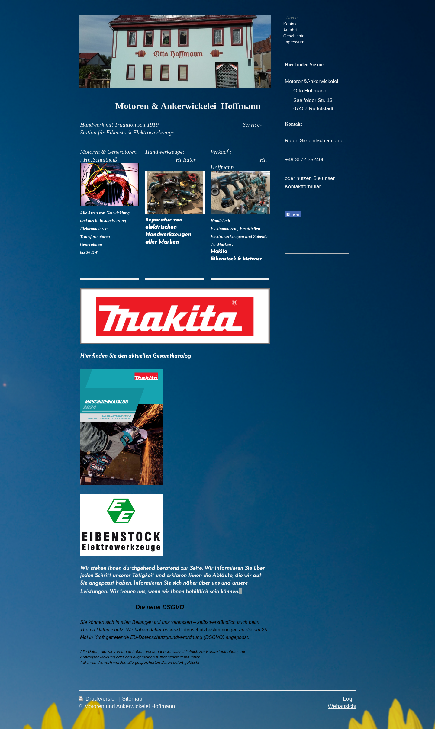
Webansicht (342, 706)
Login (349, 699)
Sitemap (132, 699)
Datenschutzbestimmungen (208, 629)
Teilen (293, 214)
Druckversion (99, 699)
